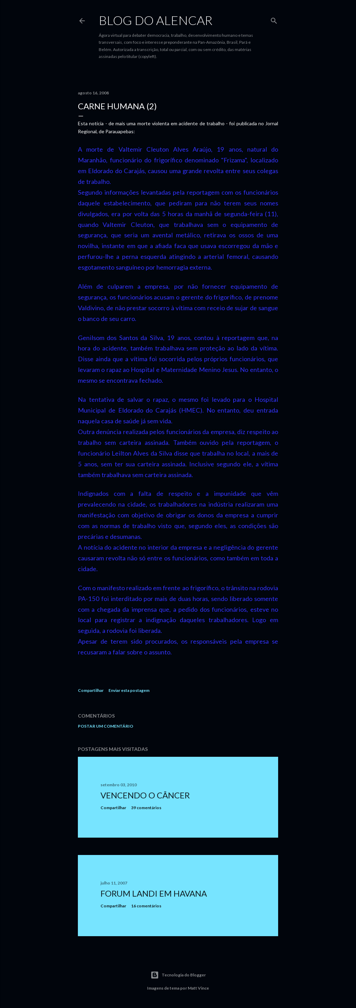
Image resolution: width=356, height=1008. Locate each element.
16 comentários (146, 905)
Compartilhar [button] (91, 690)
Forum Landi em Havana (153, 893)
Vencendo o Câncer (145, 795)
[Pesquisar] (274, 19)
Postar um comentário (105, 726)
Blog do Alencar (155, 20)
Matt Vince (198, 988)
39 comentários (146, 807)
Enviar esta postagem (128, 690)
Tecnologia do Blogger (178, 975)
